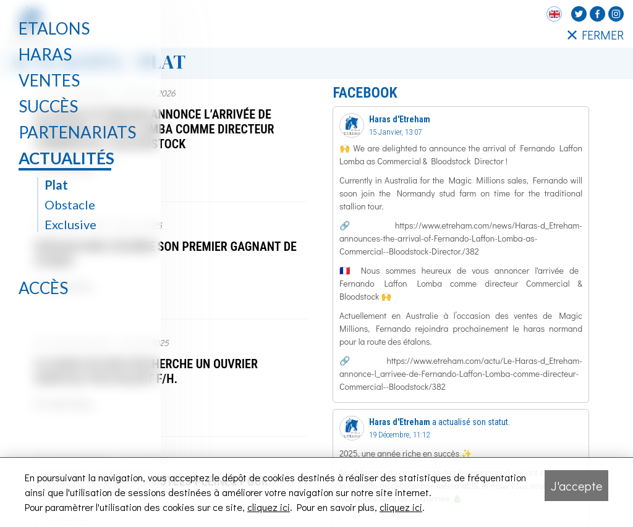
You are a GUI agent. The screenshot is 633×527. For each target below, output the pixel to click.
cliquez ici (268, 506)
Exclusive (70, 224)
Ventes (49, 80)
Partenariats (77, 132)
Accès (43, 288)
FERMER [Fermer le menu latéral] (595, 34)
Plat (56, 184)
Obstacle (70, 204)
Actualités (66, 158)
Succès (48, 106)
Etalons (54, 28)
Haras (45, 54)
